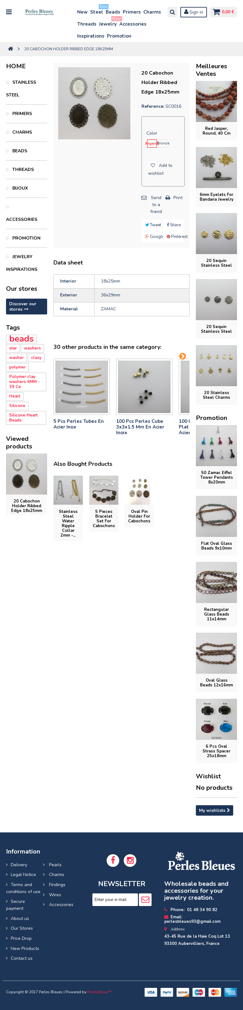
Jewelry (108, 22)
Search (171, 12)
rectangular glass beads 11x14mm (216, 614)
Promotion (119, 36)
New (82, 12)
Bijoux (19, 188)
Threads (87, 24)
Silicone (17, 406)
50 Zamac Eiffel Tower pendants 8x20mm (216, 477)
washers (32, 348)
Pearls (55, 865)
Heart (14, 396)
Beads (113, 12)
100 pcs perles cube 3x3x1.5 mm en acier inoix (140, 427)
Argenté (152, 143)
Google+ (153, 237)
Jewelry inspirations (21, 263)
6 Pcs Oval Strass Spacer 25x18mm (216, 751)
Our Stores (22, 928)
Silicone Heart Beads (23, 417)
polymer (17, 367)
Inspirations (90, 36)
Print (178, 198)
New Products (25, 949)
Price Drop (21, 938)
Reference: (152, 106)
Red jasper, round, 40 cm (216, 131)
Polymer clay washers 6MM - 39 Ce (24, 382)
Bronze (163, 143)
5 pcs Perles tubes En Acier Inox (78, 424)
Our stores (21, 288)
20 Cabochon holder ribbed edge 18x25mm (26, 506)
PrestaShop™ (99, 992)
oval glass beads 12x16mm (216, 683)
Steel (97, 10)
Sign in (192, 12)
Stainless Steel (21, 88)
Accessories (132, 24)
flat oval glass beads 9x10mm (216, 546)
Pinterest (175, 237)
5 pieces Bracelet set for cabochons (104, 519)
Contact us (22, 958)
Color (152, 133)
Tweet (153, 225)
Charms (152, 12)
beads (21, 339)
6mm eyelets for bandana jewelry (217, 197)
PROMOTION (25, 238)
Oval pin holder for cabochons (139, 516)
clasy (36, 358)
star (13, 348)
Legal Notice (23, 875)
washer (16, 358)
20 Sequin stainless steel (216, 263)
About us (20, 919)
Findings (56, 885)
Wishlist (208, 776)
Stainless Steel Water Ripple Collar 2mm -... (68, 523)
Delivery (19, 865)
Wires (54, 895)
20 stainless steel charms (216, 395)
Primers (132, 12)
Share (174, 225)
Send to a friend (156, 204)
